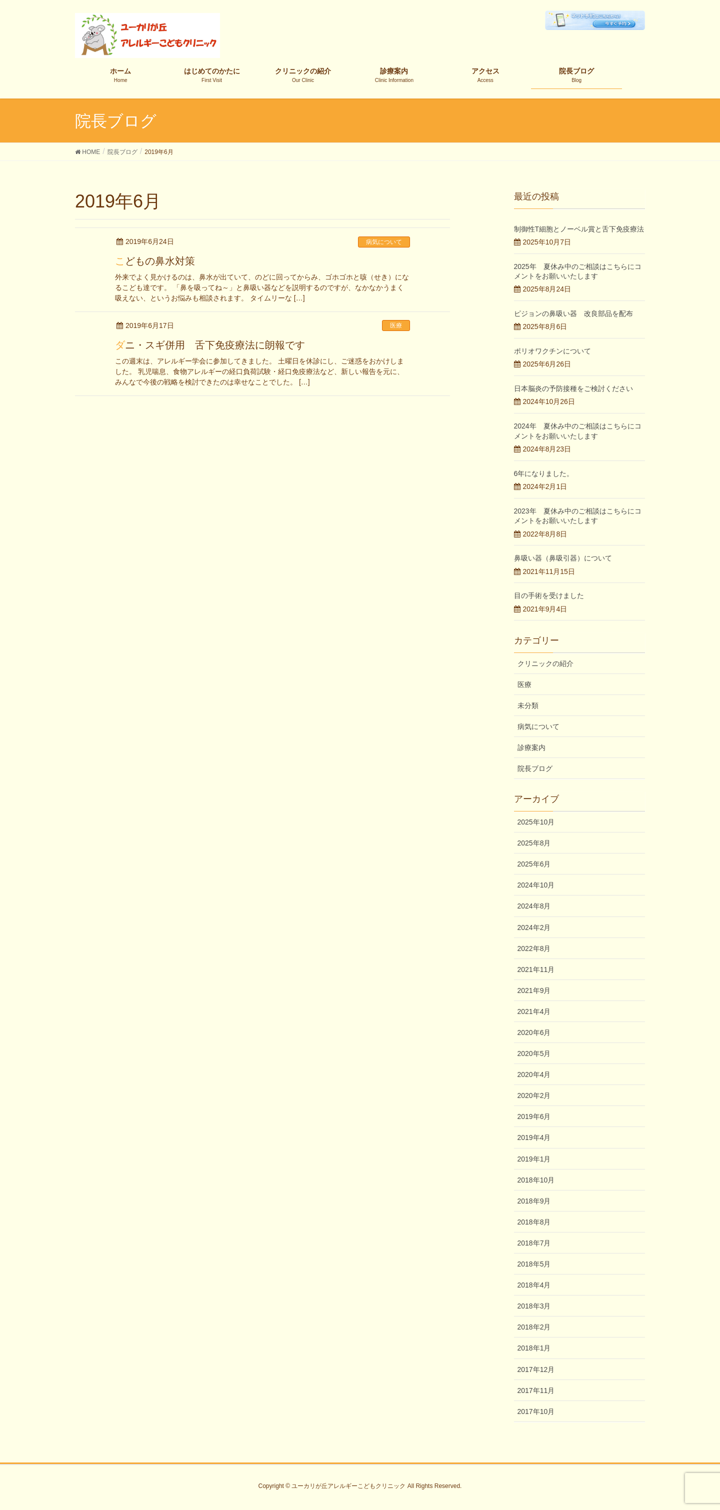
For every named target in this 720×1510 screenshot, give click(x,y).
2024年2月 (534, 928)
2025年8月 (534, 843)
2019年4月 (534, 1138)
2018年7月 (534, 1243)
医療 (396, 325)
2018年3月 (534, 1306)
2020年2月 (534, 1096)
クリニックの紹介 (546, 664)
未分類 (528, 706)
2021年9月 (534, 990)
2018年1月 (534, 1348)
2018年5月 (534, 1264)
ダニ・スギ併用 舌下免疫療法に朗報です (210, 345)
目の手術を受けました (549, 596)
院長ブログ (535, 768)
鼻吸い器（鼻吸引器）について (563, 558)
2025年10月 (536, 822)
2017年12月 (536, 1370)
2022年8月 (534, 948)
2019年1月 (534, 1159)
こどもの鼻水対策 (155, 261)
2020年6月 (534, 1032)
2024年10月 (536, 885)
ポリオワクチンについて (552, 351)
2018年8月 (534, 1222)
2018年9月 (534, 1201)
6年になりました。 (544, 474)
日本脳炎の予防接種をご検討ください (573, 388)
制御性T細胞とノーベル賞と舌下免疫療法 (579, 229)
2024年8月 (534, 906)
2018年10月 (536, 1180)
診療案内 (532, 748)
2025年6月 (534, 864)
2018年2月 (534, 1327)
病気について (384, 242)
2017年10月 (536, 1412)
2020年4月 (534, 1074)
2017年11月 (536, 1390)
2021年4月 (534, 1012)
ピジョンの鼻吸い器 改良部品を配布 (573, 314)
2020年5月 (534, 1054)
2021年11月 (536, 970)
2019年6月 (534, 1116)
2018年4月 (534, 1285)
